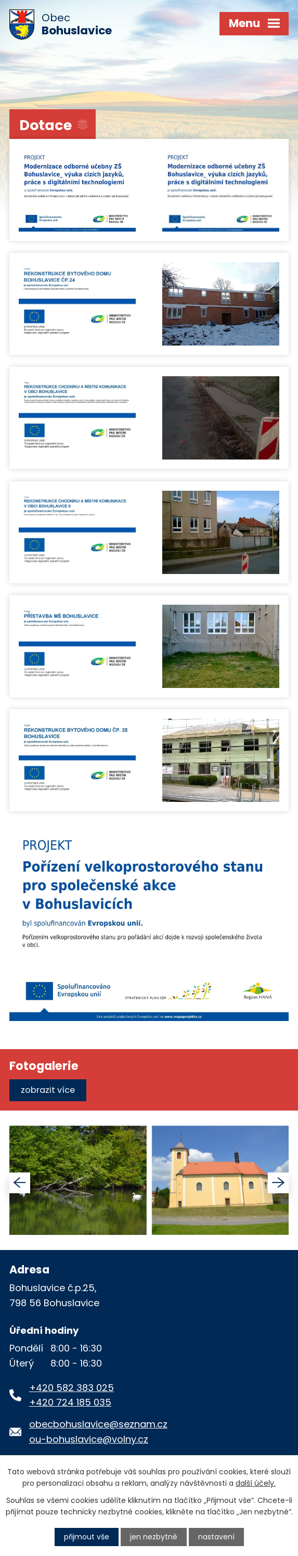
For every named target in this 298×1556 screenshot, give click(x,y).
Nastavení (216, 1537)
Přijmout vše (86, 1537)
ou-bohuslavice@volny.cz (88, 1439)
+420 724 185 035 (70, 1402)
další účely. (256, 1483)
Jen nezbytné (153, 1537)
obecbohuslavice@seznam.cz (98, 1424)
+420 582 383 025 (71, 1387)
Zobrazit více (48, 1090)
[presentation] (19, 1182)
